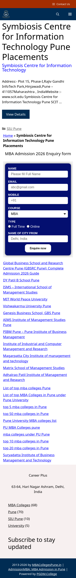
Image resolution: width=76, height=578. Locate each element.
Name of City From (22, 233)
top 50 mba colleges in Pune (26, 413)
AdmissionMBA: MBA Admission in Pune (36, 569)
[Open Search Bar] (58, 14)
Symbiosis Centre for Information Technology (37, 67)
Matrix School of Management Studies (34, 367)
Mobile (13, 194)
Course (14, 208)
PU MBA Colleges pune (21, 427)
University (16, 525)
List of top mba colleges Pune (26, 388)
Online (35, 226)
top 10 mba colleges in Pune (26, 441)
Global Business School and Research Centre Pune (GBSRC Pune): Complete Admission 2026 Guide (33, 268)
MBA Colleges (19, 505)
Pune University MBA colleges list (30, 420)
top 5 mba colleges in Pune (25, 406)
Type (12, 221)
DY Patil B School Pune (21, 280)
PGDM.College (46, 574)
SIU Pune (14, 128)
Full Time (18, 226)
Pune (12, 512)
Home (8, 135)
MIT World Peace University (25, 299)
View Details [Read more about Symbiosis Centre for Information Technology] (16, 114)
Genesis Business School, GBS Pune (31, 313)
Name (12, 168)
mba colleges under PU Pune (26, 434)
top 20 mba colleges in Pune (26, 448)
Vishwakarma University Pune (27, 306)
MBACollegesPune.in (47, 565)
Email (12, 181)
